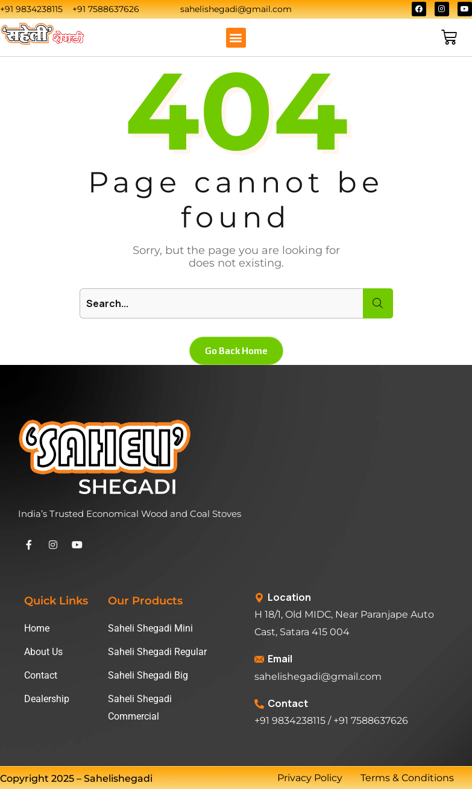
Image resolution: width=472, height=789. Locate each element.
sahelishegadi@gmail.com (318, 676)
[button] (236, 38)
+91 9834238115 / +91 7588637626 (331, 720)
